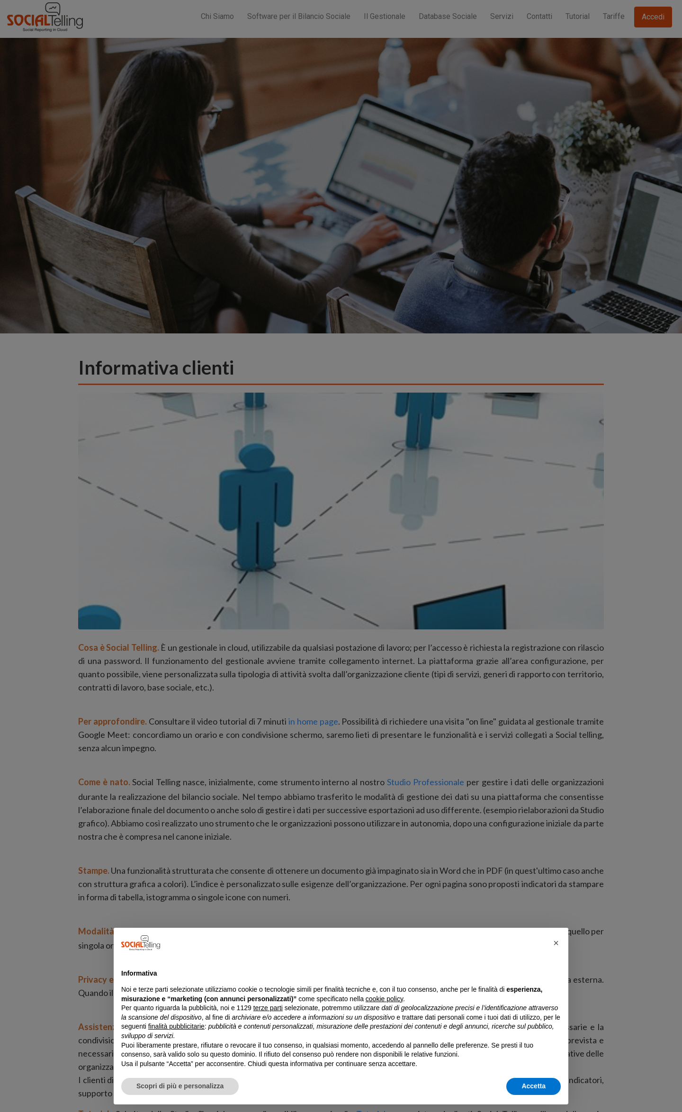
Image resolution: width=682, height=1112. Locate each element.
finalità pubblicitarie (176, 1026)
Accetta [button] (533, 1086)
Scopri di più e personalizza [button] (180, 1086)
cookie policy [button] (384, 999)
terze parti (268, 1008)
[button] (556, 943)
